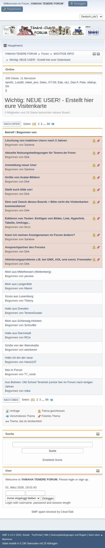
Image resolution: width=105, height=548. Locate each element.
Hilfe (46, 535)
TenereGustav (33, 312)
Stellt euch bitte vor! (19, 189)
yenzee (29, 276)
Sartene (29, 144)
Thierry (28, 300)
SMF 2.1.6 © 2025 (11, 535)
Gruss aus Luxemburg (19, 296)
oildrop (91, 82)
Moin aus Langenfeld (18, 284)
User (8, 470)
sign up (83, 479)
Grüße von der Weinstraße (22, 345)
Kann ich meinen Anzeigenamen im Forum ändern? (40, 235)
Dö (7, 86)
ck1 (66, 82)
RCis (27, 337)
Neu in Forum (13, 370)
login (72, 479)
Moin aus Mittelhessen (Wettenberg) (28, 271)
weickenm (30, 349)
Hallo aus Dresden (17, 308)
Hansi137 (30, 362)
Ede (60, 82)
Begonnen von (27, 132)
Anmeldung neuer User (21, 165)
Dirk (27, 157)
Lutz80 (19, 82)
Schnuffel (30, 325)
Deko (43, 82)
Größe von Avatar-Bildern (22, 177)
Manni (28, 288)
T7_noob (30, 374)
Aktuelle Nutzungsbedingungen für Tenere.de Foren (40, 152)
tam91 (9, 82)
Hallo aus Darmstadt (18, 333)
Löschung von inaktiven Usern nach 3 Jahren (36, 140)
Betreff (9, 132)
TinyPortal (36, 535)
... (45, 123)
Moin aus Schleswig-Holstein (23, 320)
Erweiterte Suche (52, 459)
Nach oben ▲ (96, 535)
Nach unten (12, 124)
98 (48, 123)
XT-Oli (52, 82)
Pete (83, 82)
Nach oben (11, 400)
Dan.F (74, 82)
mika (27, 390)
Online (9, 69)
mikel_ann (31, 82)
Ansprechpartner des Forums (25, 247)
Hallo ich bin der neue (19, 357)
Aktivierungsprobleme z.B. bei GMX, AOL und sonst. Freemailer (48, 259)
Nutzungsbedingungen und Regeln (68, 535)
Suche (9, 433)
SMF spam (38, 511)
